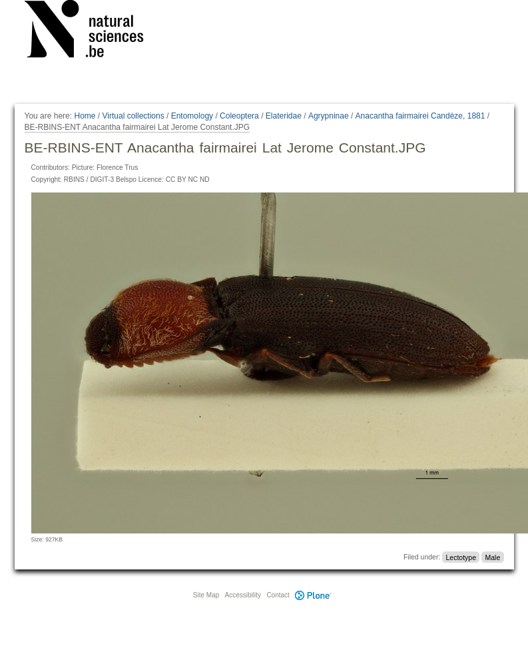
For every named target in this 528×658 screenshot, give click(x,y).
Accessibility (243, 595)
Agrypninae (328, 116)
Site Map (206, 595)
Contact (277, 595)
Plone (313, 595)
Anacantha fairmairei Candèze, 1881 (420, 116)
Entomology (192, 116)
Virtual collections (133, 116)
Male (492, 557)
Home (84, 116)
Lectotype (461, 557)
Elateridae (284, 116)
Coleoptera (239, 116)
